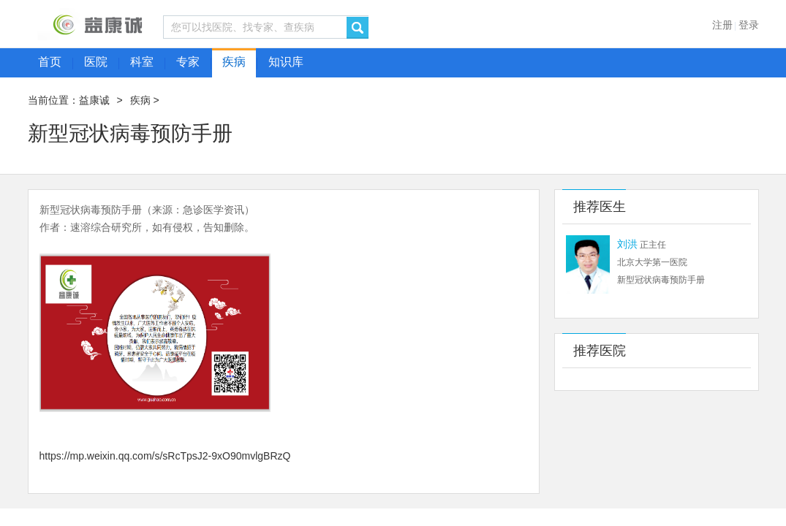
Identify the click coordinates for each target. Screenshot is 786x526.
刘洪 (627, 244)
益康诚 (94, 100)
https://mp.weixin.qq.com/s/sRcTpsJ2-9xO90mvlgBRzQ (165, 456)
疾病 (140, 100)
